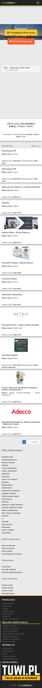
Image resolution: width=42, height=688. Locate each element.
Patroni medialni (7, 651)
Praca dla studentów (9, 569)
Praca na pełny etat (8, 545)
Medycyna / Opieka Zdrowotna (12, 505)
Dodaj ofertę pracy (21, 41)
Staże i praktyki (7, 551)
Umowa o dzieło (7, 590)
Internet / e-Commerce (9, 479)
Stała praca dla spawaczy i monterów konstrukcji (21, 187)
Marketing (5, 482)
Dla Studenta (6, 533)
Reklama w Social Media (11, 639)
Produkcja (5, 502)
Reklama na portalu (9, 626)
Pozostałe (5, 521)
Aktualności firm (7, 614)
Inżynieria (5, 516)
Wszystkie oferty (7, 457)
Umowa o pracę (7, 585)
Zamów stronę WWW (9, 631)
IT (2, 519)
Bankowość (6, 474)
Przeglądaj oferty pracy (21, 32)
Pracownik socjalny (9, 279)
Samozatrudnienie (8, 593)
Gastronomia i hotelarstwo (11, 491)
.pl (9, 3)
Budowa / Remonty (8, 462)
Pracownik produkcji (10, 355)
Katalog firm (6, 616)
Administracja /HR (9, 151)
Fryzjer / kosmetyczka (9, 471)
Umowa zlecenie (7, 588)
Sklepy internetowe (9, 641)
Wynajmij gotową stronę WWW (13, 634)
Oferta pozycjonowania (10, 636)
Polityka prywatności (9, 659)
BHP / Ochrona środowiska (11, 513)
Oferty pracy (6, 606)
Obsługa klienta (7, 485)
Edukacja (5, 465)
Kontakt (5, 654)
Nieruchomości (7, 524)
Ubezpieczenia (7, 488)
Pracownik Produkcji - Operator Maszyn (17, 263)
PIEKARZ (5, 203)
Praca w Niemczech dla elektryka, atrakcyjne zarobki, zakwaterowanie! (19, 389)
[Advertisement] (21, 96)
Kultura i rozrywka (8, 530)
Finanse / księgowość (9, 468)
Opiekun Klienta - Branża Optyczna (16, 232)
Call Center (6, 476)
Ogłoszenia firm (7, 603)
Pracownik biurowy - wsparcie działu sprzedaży (20, 325)
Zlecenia (5, 608)
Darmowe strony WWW (10, 629)
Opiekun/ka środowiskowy (12, 295)
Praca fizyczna (7, 499)
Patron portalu (7, 648)
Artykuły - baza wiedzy (10, 619)
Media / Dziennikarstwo (10, 510)
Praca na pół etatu (8, 548)
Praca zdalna (6, 567)
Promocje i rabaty (8, 611)
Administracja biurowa (9, 460)
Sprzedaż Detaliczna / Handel (12, 507)
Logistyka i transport (9, 493)
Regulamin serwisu (8, 656)
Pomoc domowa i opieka (10, 496)
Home (5, 68)
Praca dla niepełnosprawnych (12, 572)
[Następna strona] (35, 442)
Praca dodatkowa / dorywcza (12, 554)
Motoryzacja (6, 527)
